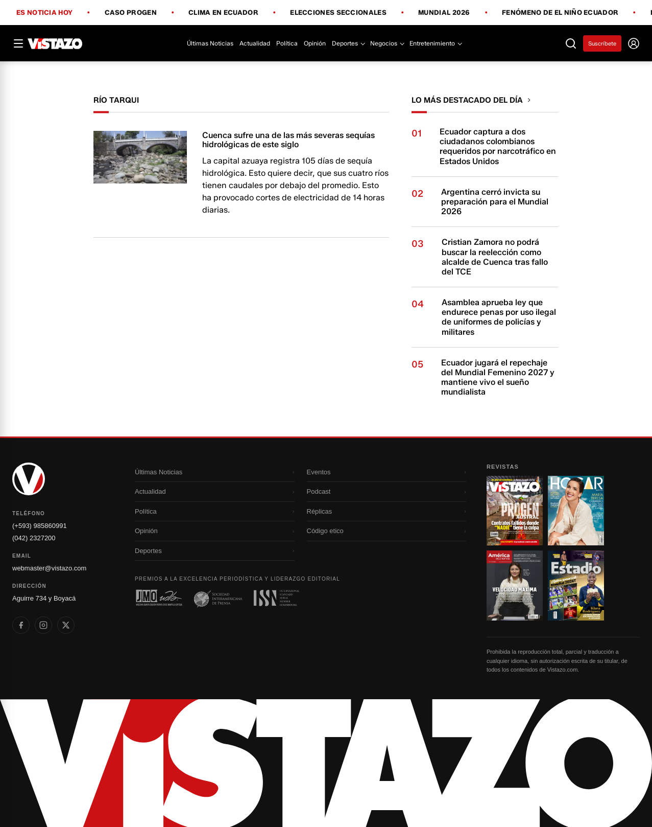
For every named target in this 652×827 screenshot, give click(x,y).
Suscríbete (602, 43)
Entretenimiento (435, 43)
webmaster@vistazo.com (49, 568)
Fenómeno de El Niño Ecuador (560, 12)
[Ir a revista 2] (576, 510)
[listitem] (21, 625)
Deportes (348, 43)
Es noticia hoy (44, 12)
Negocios (386, 43)
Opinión (315, 43)
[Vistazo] (55, 43)
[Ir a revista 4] (576, 585)
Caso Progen (131, 12)
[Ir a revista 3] (515, 585)
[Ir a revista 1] (515, 510)
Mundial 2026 (444, 12)
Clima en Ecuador (223, 12)
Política (287, 43)
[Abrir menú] (18, 43)
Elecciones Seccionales (338, 12)
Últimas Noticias (210, 43)
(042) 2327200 (34, 538)
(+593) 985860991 (39, 526)
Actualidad (254, 43)
